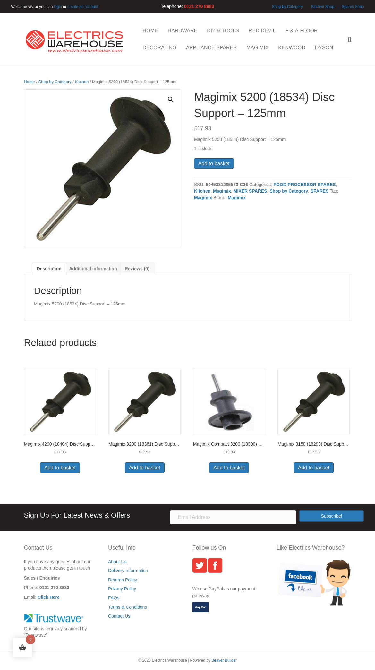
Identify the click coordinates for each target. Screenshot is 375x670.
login (58, 6)
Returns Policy (122, 579)
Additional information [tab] (93, 268)
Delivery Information (128, 570)
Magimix (222, 190)
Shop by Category (287, 6)
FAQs (113, 597)
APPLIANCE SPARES (211, 47)
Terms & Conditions (127, 607)
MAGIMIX (257, 47)
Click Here (48, 597)
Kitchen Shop (323, 6)
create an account (82, 6)
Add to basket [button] (60, 467)
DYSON (324, 47)
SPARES (320, 190)
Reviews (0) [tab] (137, 268)
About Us (117, 561)
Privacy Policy (122, 588)
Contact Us (119, 616)
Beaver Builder (224, 660)
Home (29, 81)
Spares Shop (352, 6)
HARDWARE (183, 30)
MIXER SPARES (250, 190)
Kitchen (82, 81)
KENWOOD (291, 47)
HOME (150, 30)
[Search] (347, 39)
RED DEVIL (262, 30)
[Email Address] (233, 517)
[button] (170, 99)
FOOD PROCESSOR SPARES (304, 184)
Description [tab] (49, 268)
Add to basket (214, 163)
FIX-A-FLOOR (301, 30)
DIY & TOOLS (223, 30)
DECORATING (159, 47)
